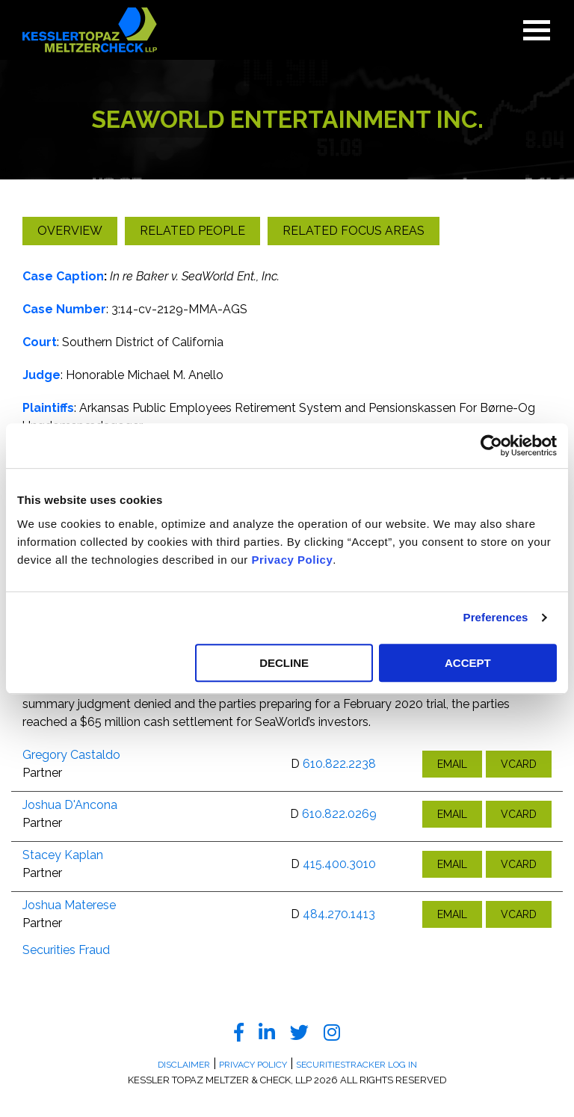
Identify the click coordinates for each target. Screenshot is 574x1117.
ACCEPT (468, 662)
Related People (192, 231)
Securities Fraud (66, 950)
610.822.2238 (339, 764)
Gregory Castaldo (71, 755)
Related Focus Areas (354, 231)
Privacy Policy (292, 559)
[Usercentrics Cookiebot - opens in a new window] (491, 445)
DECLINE (284, 662)
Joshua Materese (69, 905)
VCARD (519, 764)
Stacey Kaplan (62, 855)
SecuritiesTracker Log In (356, 1064)
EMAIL (452, 764)
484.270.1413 (339, 914)
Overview (69, 231)
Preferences (495, 617)
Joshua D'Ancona (69, 805)
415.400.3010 (339, 864)
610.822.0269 (339, 814)
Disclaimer (184, 1064)
